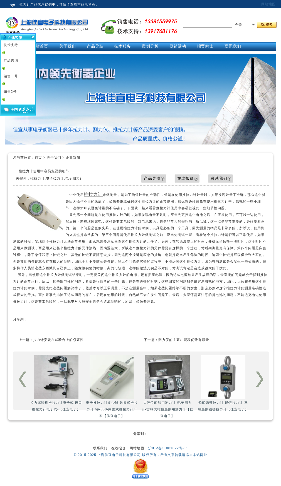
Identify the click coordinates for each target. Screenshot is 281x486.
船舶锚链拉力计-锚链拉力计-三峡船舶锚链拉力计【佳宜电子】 (223, 383)
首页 (38, 157)
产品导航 (152, 178)
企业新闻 (73, 157)
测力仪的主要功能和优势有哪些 (183, 340)
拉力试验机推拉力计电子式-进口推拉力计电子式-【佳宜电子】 (56, 383)
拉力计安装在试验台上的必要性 (58, 340)
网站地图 (268, 4)
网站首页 (39, 46)
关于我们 (54, 157)
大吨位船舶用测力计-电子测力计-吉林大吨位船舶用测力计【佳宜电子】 (168, 386)
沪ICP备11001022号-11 (168, 448)
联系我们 (219, 178)
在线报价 (185, 178)
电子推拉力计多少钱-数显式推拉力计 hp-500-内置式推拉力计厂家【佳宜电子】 (112, 386)
